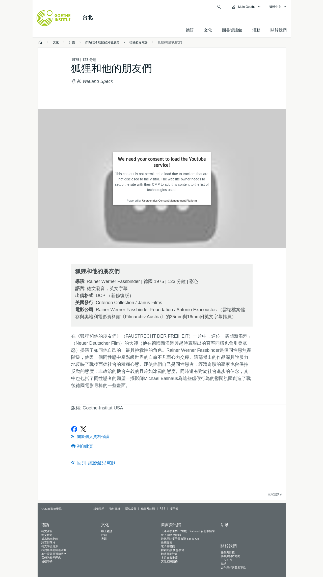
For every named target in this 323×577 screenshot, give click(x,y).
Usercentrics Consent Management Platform (169, 200)
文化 (208, 30)
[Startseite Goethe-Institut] (54, 18)
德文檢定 (46, 534)
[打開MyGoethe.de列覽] (246, 7)
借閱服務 (166, 542)
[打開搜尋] (219, 7)
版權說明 (98, 508)
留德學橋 (46, 561)
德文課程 (46, 531)
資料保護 (114, 508)
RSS (163, 508)
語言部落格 (48, 542)
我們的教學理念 (51, 557)
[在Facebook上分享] (74, 429)
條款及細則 (148, 508)
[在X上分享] (83, 429)
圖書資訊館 (232, 30)
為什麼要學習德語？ (53, 553)
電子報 (174, 508)
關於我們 (279, 30)
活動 (225, 524)
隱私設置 (130, 508)
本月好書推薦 (169, 557)
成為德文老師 (49, 538)
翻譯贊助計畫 (169, 553)
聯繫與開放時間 (230, 556)
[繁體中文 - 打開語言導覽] (278, 7)
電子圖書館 (168, 546)
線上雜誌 (106, 531)
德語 (190, 30)
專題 (104, 538)
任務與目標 (228, 552)
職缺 (223, 563)
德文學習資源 (49, 546)
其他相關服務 (169, 561)
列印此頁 (85, 446)
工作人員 (226, 559)
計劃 (104, 534)
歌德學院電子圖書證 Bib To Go (180, 538)
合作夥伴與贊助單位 (233, 567)
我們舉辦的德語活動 (53, 550)
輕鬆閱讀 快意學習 (172, 550)
